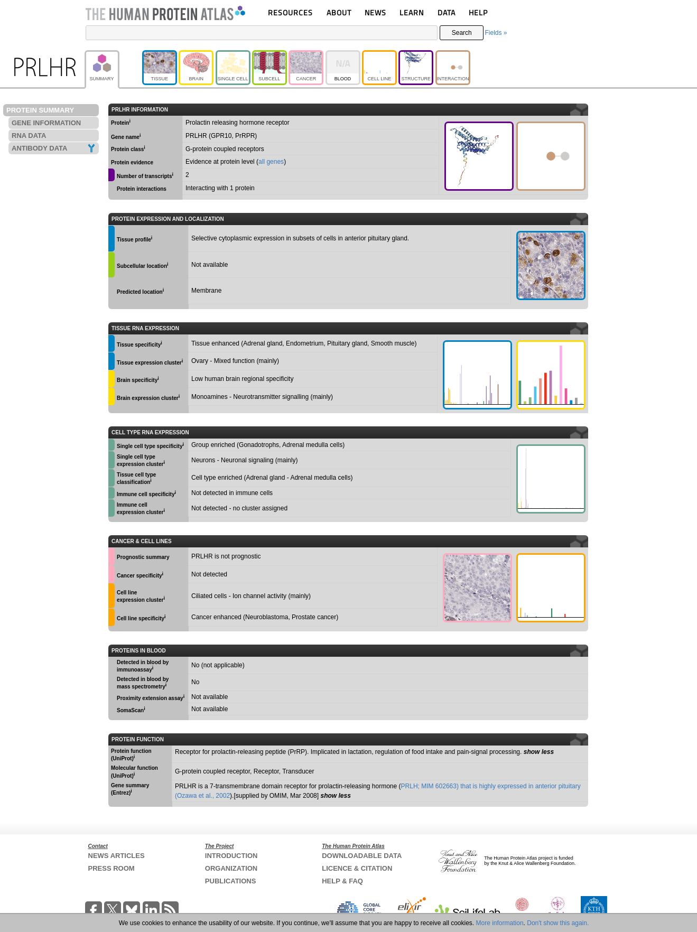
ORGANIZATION (231, 868)
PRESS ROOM (111, 868)
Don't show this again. (558, 923)
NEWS (375, 12)
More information (500, 923)
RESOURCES (290, 12)
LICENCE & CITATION (357, 868)
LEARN (411, 12)
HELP (478, 12)
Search (462, 32)
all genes (271, 161)
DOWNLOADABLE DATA (362, 856)
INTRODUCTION (231, 856)
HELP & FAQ (342, 881)
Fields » (496, 32)
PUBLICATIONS (230, 881)
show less (539, 752)
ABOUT (339, 12)
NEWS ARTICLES (116, 856)
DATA (447, 12)
